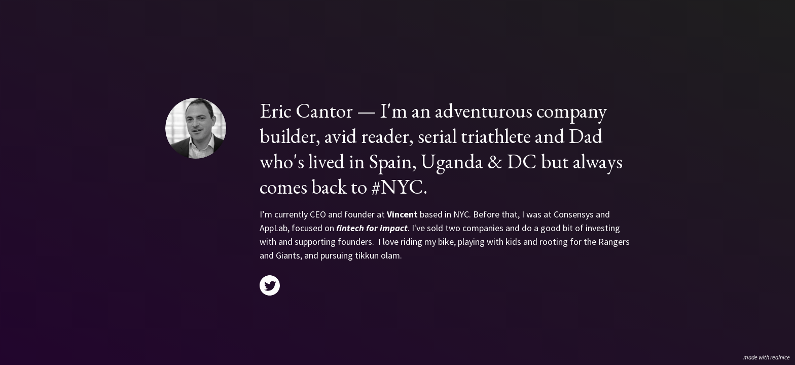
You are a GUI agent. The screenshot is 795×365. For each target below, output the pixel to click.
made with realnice (766, 357)
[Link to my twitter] (270, 285)
